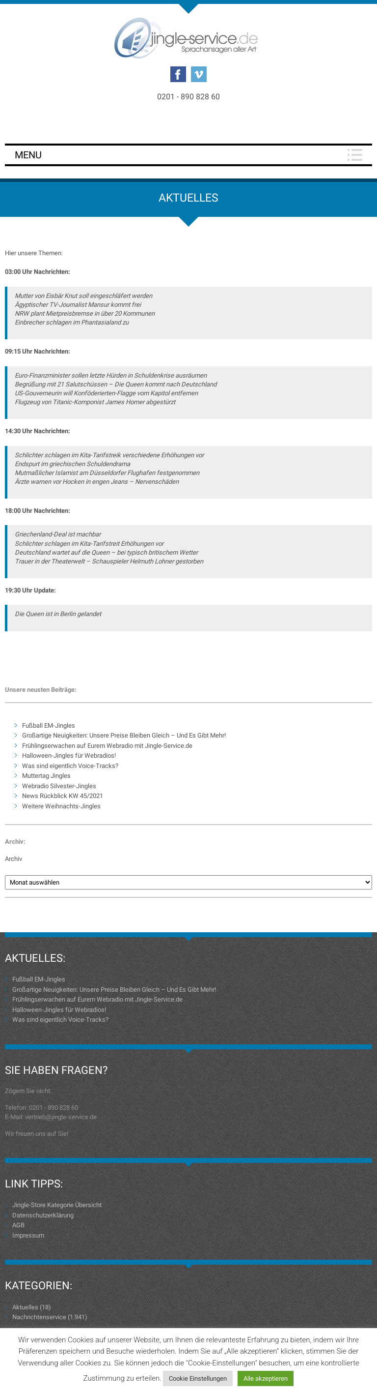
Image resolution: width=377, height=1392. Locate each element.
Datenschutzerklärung (43, 1215)
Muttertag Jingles (46, 775)
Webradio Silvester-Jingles (59, 786)
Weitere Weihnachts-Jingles (61, 806)
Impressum (28, 1235)
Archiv (13, 858)
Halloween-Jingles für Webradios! (69, 755)
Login (188, 123)
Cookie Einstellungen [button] (198, 1378)
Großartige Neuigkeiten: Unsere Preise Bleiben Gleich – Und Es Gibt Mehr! (124, 735)
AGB (18, 1225)
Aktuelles (25, 1307)
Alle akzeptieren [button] (265, 1378)
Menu (28, 155)
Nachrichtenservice (39, 1317)
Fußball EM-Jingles (48, 725)
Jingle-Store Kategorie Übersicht (57, 1205)
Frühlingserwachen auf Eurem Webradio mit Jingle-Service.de (107, 745)
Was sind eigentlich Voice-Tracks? (70, 766)
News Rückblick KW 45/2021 (62, 796)
